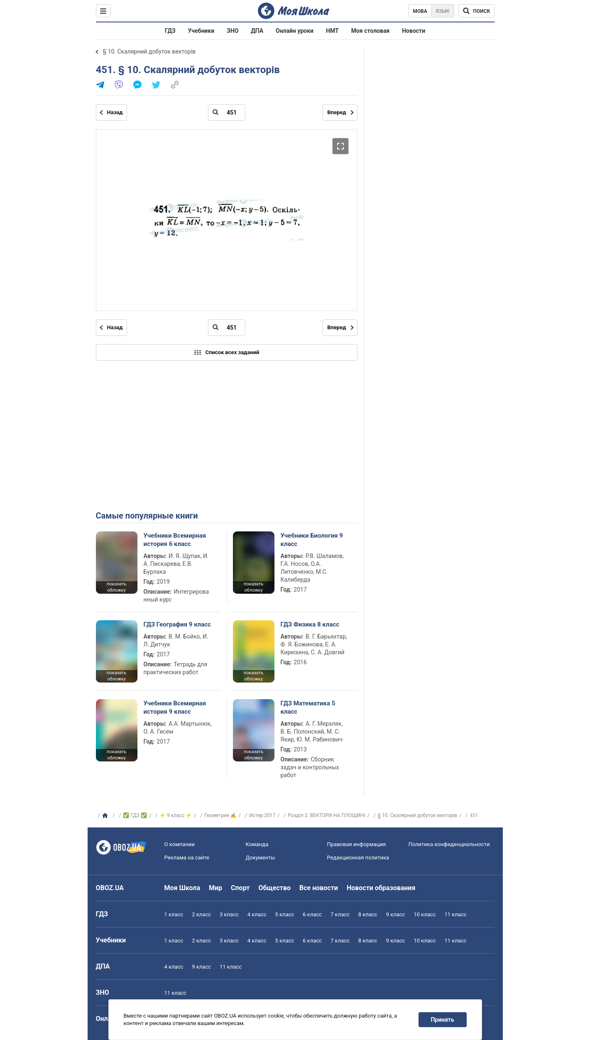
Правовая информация (356, 844)
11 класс (455, 914)
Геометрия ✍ (220, 815)
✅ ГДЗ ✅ (135, 815)
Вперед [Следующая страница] (336, 112)
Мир (215, 888)
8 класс (367, 914)
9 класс (395, 914)
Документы (260, 857)
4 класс (257, 914)
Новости (413, 30)
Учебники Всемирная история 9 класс (175, 707)
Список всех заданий (227, 352)
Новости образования (381, 888)
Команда (257, 844)
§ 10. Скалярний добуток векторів (149, 51)
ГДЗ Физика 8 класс (310, 624)
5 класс (284, 914)
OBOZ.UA (110, 888)
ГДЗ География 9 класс (177, 624)
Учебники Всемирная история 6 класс (175, 540)
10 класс (425, 914)
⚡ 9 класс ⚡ (175, 815)
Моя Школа (182, 888)
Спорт (240, 888)
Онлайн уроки (294, 30)
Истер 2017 (262, 815)
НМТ (332, 30)
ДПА (257, 30)
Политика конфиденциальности (449, 844)
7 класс (340, 914)
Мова (420, 11)
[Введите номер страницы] (226, 112)
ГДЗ (170, 30)
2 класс (201, 914)
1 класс (174, 914)
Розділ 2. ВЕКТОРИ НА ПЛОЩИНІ (326, 815)
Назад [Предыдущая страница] (115, 112)
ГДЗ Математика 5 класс (308, 707)
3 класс (229, 914)
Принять (442, 1019)
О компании (179, 844)
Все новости (318, 888)
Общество (274, 888)
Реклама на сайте (186, 857)
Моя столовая (370, 30)
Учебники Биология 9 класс (312, 540)
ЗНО (232, 30)
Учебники (201, 30)
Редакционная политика (358, 857)
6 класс (312, 914)
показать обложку (116, 587)
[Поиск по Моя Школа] (476, 11)
